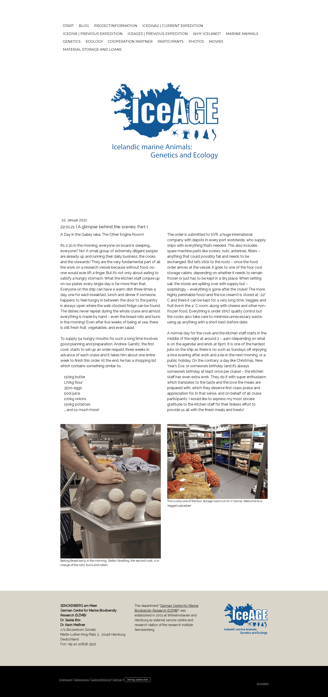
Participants (171, 41)
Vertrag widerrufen (137, 679)
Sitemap (117, 679)
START (68, 26)
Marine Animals (242, 33)
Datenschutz (81, 679)
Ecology (94, 41)
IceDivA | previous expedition (93, 33)
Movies (216, 41)
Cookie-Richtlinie (101, 679)
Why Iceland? (207, 33)
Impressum (65, 679)
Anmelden (263, 683)
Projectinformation (115, 26)
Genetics (72, 41)
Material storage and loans (92, 49)
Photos (196, 41)
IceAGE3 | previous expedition (158, 33)
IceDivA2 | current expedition (172, 26)
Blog (84, 26)
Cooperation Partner (130, 41)
